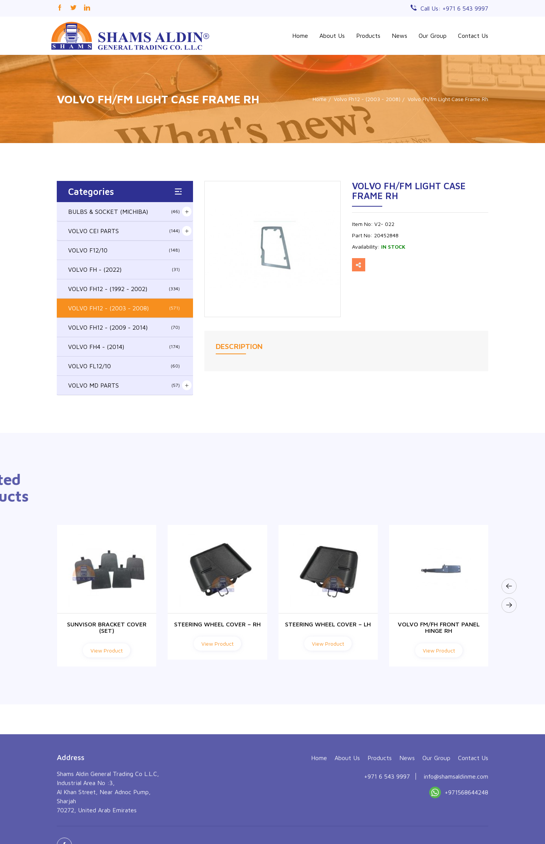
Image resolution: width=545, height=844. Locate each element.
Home (300, 35)
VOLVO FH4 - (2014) (124, 346)
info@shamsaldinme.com (456, 824)
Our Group (433, 35)
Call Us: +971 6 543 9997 (454, 8)
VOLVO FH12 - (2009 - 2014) (124, 327)
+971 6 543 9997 (387, 824)
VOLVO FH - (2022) (124, 269)
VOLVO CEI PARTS (124, 231)
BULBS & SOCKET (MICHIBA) (124, 211)
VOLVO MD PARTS (124, 385)
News (399, 35)
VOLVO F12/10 (124, 250)
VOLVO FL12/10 (124, 366)
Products (368, 35)
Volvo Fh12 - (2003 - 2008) (367, 99)
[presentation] (509, 586)
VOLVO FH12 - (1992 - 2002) (124, 289)
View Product (106, 650)
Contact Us (473, 35)
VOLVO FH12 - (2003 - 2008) (124, 308)
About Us (332, 35)
